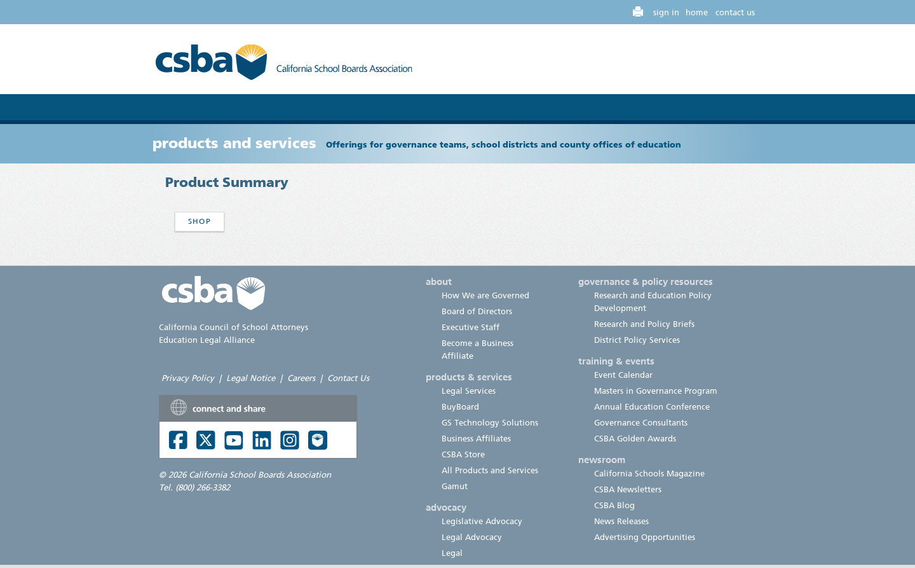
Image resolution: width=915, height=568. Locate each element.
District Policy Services (637, 340)
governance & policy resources (645, 281)
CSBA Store (463, 454)
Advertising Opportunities (644, 537)
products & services (469, 377)
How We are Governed (485, 295)
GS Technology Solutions (490, 422)
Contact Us (348, 378)
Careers (301, 378)
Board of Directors (477, 311)
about (439, 281)
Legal (452, 553)
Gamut (455, 486)
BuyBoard (460, 407)
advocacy (446, 507)
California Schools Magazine (649, 473)
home (697, 12)
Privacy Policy (187, 378)
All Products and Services (490, 470)
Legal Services (469, 391)
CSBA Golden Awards (635, 438)
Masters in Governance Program (655, 391)
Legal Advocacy (472, 537)
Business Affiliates (476, 438)
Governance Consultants (641, 422)
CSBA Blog (614, 505)
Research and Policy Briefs (644, 324)
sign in (666, 12)
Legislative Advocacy (482, 521)
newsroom (601, 460)
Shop (199, 221)
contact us (735, 12)
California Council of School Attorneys (233, 327)
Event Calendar (623, 375)
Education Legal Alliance (207, 340)
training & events (616, 361)
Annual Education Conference (652, 407)
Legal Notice (250, 378)
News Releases (621, 521)
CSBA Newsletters (627, 489)
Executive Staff (470, 327)
